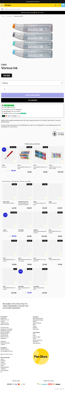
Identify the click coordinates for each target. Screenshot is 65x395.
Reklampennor (4, 333)
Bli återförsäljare (5, 332)
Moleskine (35, 341)
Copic (4, 64)
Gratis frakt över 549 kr (32, 1)
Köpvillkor (3, 341)
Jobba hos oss (4, 323)
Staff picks (36, 329)
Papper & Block (37, 323)
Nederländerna (5, 367)
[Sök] (32, 9)
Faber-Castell (36, 337)
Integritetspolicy (5, 343)
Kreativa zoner (5, 336)
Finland (2, 362)
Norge (2, 359)
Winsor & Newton (37, 340)
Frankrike (3, 364)
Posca (34, 338)
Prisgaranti (3, 338)
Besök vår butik (5, 324)
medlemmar (18, 109)
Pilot (34, 334)
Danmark (3, 360)
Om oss (3, 321)
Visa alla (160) (36, 343)
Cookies (3, 344)
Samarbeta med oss (6, 330)
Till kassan (32, 100)
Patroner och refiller (18, 16)
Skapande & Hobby (38, 320)
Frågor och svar (5, 320)
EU (1, 372)
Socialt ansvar (4, 335)
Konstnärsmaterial (38, 318)
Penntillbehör (9, 16)
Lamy (34, 335)
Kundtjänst (3, 318)
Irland (2, 365)
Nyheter (35, 327)
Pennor (3, 16)
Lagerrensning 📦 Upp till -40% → (32, 12)
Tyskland (3, 368)
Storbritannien (4, 370)
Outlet (34, 326)
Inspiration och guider (6, 329)
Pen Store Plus (5, 327)
